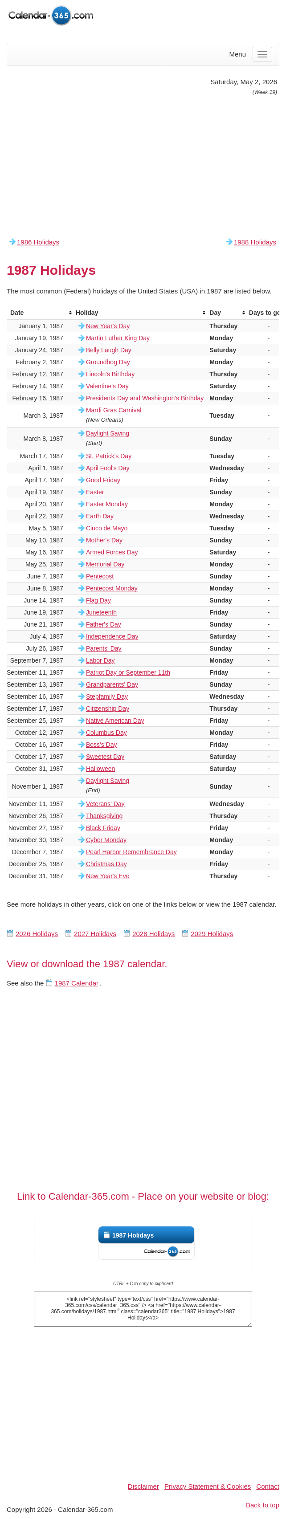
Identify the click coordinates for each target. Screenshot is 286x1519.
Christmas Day (106, 863)
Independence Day (112, 636)
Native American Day (115, 720)
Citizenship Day (107, 708)
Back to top (262, 1505)
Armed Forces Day (112, 552)
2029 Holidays (212, 933)
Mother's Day (104, 540)
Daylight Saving (107, 433)
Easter (95, 492)
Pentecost (100, 576)
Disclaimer (143, 1486)
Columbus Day (106, 732)
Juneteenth (101, 612)
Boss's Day (101, 744)
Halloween (100, 768)
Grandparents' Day (112, 684)
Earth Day (100, 516)
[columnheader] (39, 313)
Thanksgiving (104, 815)
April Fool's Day (108, 468)
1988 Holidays (255, 242)
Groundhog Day (108, 362)
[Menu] (262, 54)
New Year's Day (108, 326)
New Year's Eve (108, 876)
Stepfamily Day (107, 696)
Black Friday (103, 827)
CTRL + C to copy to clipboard (143, 1283)
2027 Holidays (95, 933)
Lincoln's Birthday (110, 374)
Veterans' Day (105, 803)
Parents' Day (104, 648)
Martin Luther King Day (118, 338)
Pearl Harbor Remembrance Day (131, 851)
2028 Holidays (153, 933)
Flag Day (98, 600)
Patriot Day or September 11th (128, 672)
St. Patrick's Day (108, 456)
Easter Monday (107, 504)
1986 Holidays (38, 242)
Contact (267, 1486)
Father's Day (103, 624)
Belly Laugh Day (108, 350)
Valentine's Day (107, 386)
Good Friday (103, 480)
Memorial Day (105, 564)
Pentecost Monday (112, 588)
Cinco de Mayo (106, 528)
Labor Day (100, 660)
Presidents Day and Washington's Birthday (145, 398)
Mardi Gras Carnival (113, 410)
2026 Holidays (37, 933)
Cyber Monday (106, 839)
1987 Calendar (76, 983)
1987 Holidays (133, 1235)
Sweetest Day (105, 756)
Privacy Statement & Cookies (207, 1486)
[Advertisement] (143, 166)
